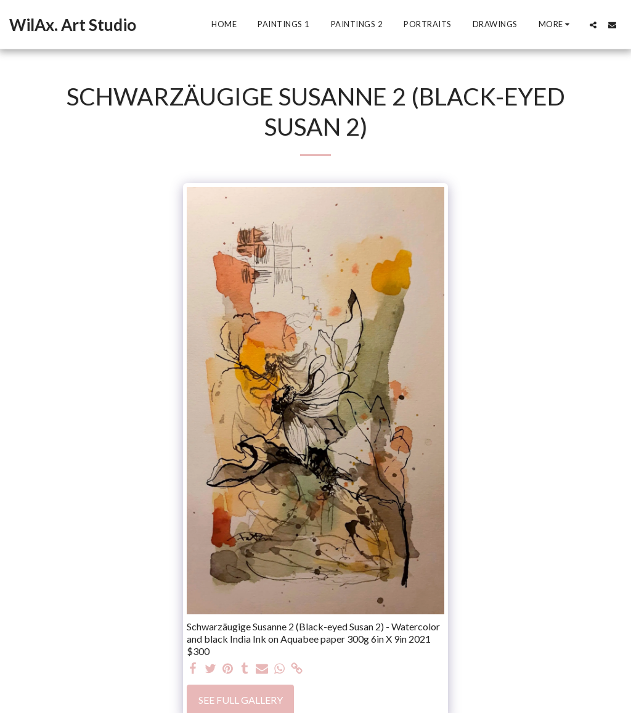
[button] (593, 24)
